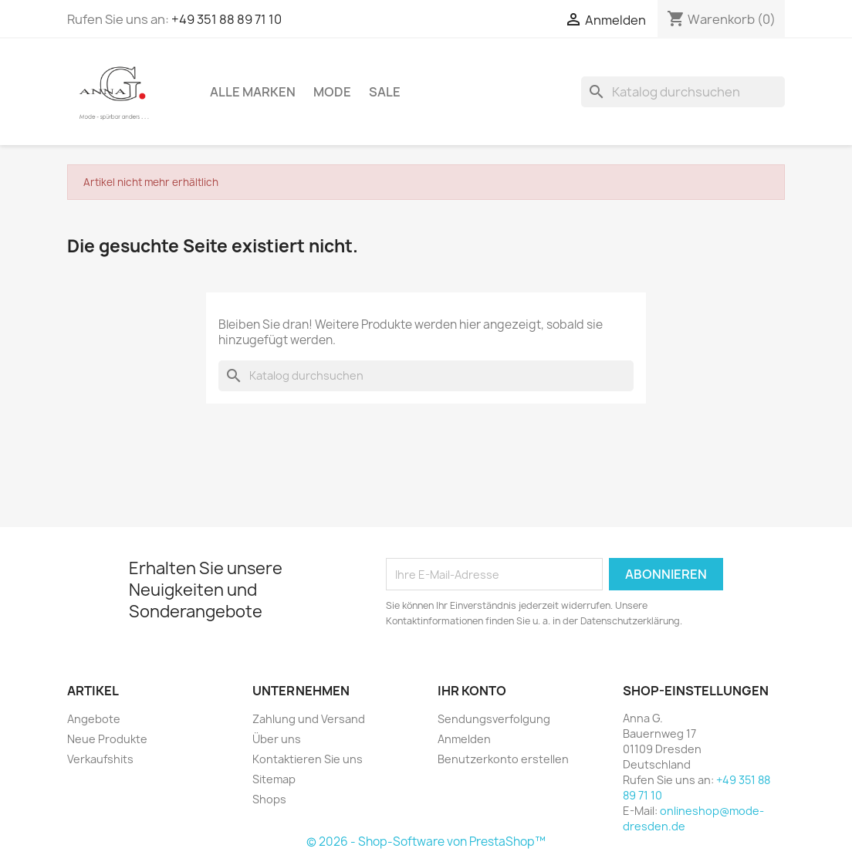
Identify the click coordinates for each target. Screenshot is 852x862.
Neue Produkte (107, 739)
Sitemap (274, 779)
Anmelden (464, 739)
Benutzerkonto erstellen (503, 759)
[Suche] (683, 91)
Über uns (276, 739)
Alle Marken (253, 91)
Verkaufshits (100, 759)
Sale (385, 91)
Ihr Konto (472, 690)
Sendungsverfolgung (494, 719)
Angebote (93, 719)
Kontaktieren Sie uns (307, 759)
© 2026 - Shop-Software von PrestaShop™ (426, 841)
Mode (332, 91)
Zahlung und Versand (308, 719)
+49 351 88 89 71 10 (226, 19)
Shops (269, 799)
